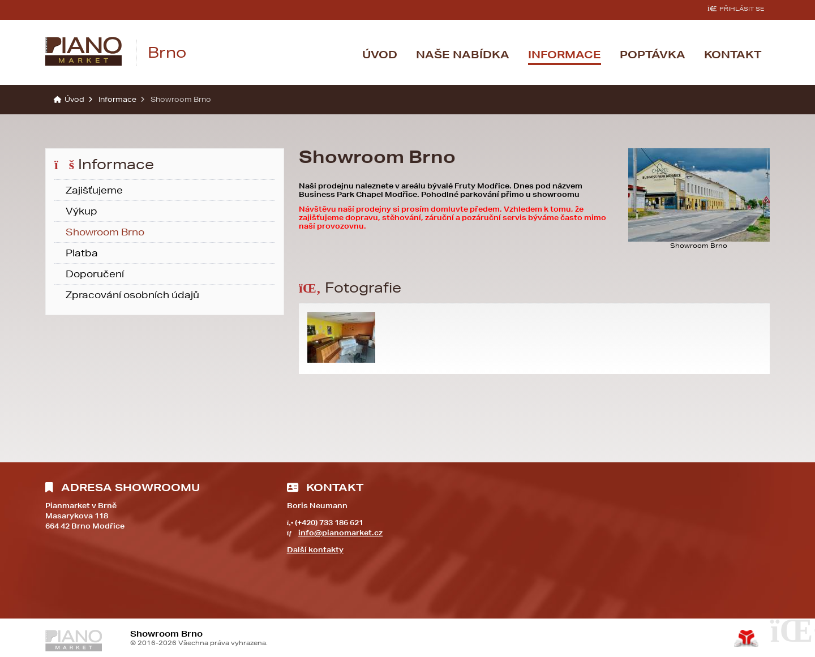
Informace (564, 54)
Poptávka (652, 54)
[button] (736, 8)
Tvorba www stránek (746, 638)
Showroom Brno (105, 232)
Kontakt (732, 54)
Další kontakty (315, 550)
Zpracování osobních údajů (132, 294)
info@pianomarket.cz (340, 533)
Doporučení (95, 274)
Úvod (83, 51)
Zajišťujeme (94, 190)
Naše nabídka (462, 54)
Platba (82, 253)
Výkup (81, 211)
